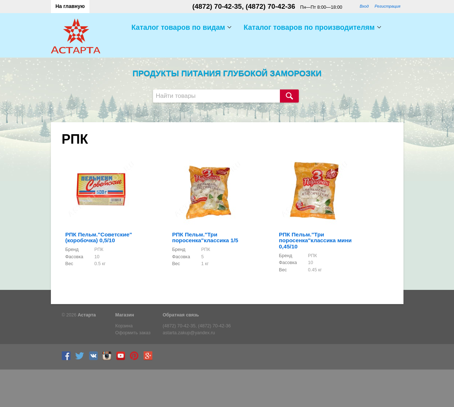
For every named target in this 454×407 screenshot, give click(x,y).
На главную (70, 6)
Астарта (87, 315)
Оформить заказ (132, 332)
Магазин (124, 315)
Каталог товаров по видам (178, 27)
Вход (364, 6)
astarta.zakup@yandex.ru (189, 332)
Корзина (124, 325)
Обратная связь (181, 315)
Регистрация (387, 6)
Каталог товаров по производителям (309, 27)
